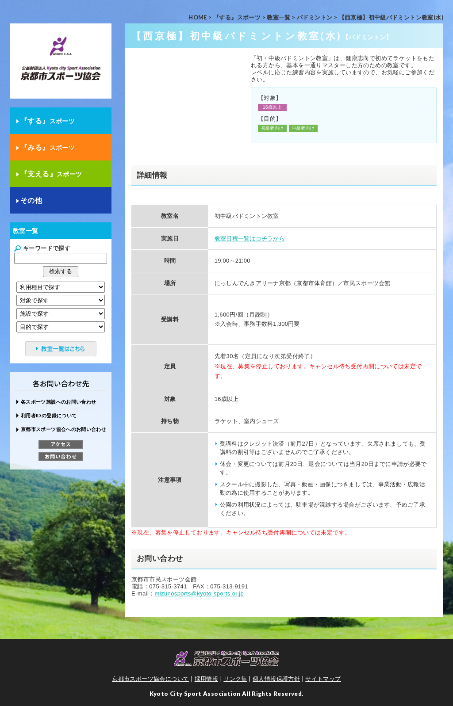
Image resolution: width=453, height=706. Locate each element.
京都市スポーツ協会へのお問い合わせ (63, 429)
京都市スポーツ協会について (150, 678)
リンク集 (235, 678)
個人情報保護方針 (276, 678)
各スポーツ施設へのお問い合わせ (58, 402)
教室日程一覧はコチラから (250, 238)
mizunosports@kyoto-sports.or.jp (199, 593)
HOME (197, 17)
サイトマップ (323, 678)
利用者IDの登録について (49, 415)
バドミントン (314, 17)
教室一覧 (279, 17)
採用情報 (207, 678)
